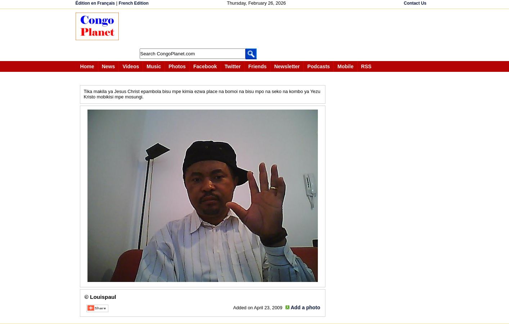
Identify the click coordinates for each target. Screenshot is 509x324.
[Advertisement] (257, 29)
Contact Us (415, 3)
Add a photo (305, 307)
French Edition (134, 3)
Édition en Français (95, 3)
